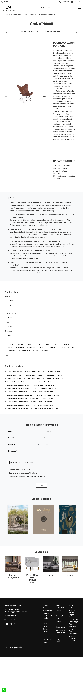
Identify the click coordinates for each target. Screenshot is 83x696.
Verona (37, 350)
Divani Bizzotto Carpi (33, 372)
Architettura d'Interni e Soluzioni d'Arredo (73, 637)
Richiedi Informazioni (29, 31)
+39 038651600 (12, 615)
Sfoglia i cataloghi (52, 31)
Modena (42, 347)
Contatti (46, 613)
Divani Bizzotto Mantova (52, 372)
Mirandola (21, 347)
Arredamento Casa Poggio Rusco (73, 622)
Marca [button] (7, 296)
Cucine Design (45, 628)
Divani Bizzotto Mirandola (34, 375)
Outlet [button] (7, 355)
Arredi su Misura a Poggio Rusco (72, 613)
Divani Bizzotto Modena (14, 372)
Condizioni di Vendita (47, 617)
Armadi (58, 621)
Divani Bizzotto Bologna (54, 375)
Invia (41, 485)
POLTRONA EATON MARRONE (46, 14)
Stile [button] (7, 322)
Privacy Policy (29, 462)
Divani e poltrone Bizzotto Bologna (45, 388)
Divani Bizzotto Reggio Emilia (54, 378)
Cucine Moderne (46, 633)
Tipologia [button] (8, 331)
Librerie (45, 642)
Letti (57, 619)
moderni (10, 326)
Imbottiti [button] (8, 305)
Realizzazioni (47, 610)
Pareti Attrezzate (60, 606)
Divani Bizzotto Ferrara (14, 375)
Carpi (29, 344)
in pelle (10, 317)
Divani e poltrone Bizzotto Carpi (43, 382)
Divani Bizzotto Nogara (33, 378)
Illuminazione (60, 630)
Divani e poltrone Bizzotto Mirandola (18, 388)
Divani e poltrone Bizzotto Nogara (43, 391)
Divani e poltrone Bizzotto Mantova (18, 385)
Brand (45, 608)
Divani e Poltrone (29, 14)
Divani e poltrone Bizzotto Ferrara (44, 385)
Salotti (58, 610)
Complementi (60, 633)
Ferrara (47, 344)
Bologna (10, 344)
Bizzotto (10, 300)
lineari (10, 335)
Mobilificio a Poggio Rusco (73, 629)
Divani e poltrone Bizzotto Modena (17, 382)
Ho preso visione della (21, 462)
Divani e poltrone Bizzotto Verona (17, 391)
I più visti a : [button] (9, 340)
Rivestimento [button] (10, 313)
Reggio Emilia (12, 350)
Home (7, 14)
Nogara (63, 347)
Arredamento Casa (16, 14)
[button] (44, 96)
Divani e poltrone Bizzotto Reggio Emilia (19, 395)
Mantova (66, 344)
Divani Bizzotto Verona (14, 378)
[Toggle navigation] (79, 8)
